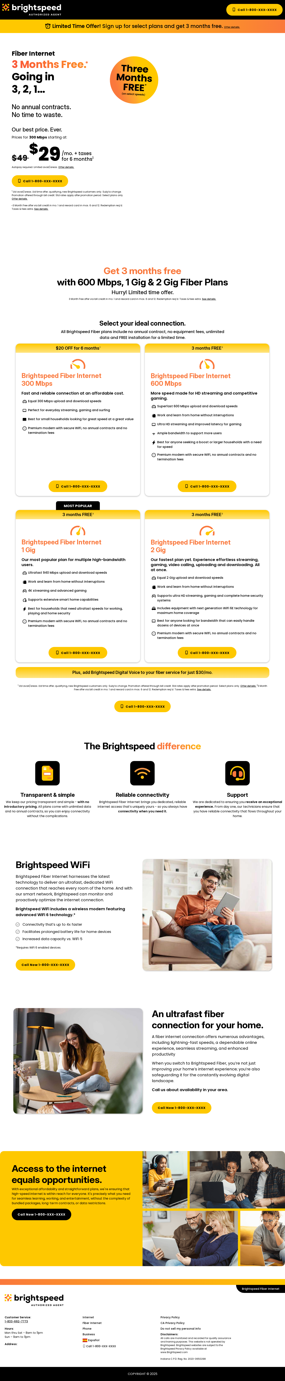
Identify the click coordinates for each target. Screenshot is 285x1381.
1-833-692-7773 (16, 1321)
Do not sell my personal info (181, 1329)
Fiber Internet (92, 1323)
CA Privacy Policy (173, 1323)
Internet (88, 1317)
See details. (41, 209)
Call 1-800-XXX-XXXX (254, 10)
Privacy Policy (170, 1317)
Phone (87, 1329)
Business (89, 1334)
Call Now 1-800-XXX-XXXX (45, 965)
